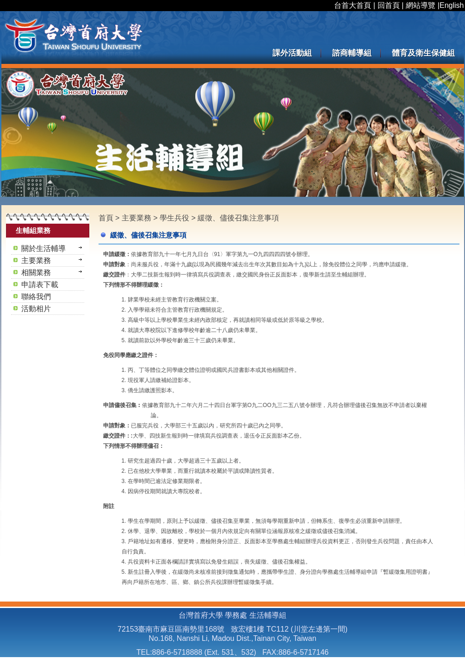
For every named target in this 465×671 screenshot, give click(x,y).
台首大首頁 (352, 5)
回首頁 (389, 5)
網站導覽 (420, 5)
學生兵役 (175, 218)
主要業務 (137, 218)
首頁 (106, 218)
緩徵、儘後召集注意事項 (238, 218)
